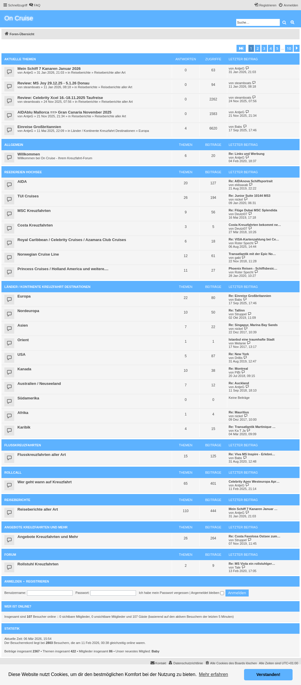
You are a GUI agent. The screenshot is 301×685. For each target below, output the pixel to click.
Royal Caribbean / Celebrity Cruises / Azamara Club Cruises (71, 240)
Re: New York (239, 354)
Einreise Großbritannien (39, 127)
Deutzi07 (241, 214)
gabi (238, 257)
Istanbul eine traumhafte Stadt (252, 339)
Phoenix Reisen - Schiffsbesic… (253, 268)
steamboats (32, 87)
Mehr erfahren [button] (213, 674)
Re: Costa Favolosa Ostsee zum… (254, 536)
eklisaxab (241, 185)
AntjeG (28, 72)
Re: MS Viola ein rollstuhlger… (252, 563)
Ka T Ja (240, 430)
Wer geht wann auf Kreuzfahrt (44, 482)
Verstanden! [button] (268, 674)
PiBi (238, 372)
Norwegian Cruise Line (38, 254)
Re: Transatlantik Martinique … (252, 427)
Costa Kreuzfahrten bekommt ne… (255, 224)
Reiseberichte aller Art (110, 72)
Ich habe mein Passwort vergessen (164, 592)
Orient (23, 340)
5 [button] (277, 48)
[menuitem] (34, 5)
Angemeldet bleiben (207, 592)
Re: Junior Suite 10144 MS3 (249, 195)
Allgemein (13, 144)
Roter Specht (244, 243)
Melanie (240, 343)
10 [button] (289, 48)
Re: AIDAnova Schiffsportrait (251, 181)
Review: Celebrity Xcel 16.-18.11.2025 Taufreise (60, 97)
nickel (239, 199)
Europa (144, 130)
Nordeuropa (28, 311)
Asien (22, 325)
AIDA (22, 181)
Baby (156, 651)
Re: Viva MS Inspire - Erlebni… (252, 454)
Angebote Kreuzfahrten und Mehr (36, 527)
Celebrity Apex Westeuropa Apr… (254, 481)
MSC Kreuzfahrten (34, 210)
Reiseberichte (81, 72)
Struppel (241, 314)
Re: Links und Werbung (246, 153)
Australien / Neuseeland (39, 383)
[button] (241, 48)
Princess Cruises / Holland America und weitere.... (62, 269)
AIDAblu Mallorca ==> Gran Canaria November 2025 (64, 112)
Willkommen (28, 154)
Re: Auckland (239, 383)
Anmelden (13, 581)
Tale (238, 567)
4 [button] (271, 48)
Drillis (239, 358)
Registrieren (37, 581)
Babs (238, 126)
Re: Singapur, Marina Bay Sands (253, 325)
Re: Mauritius (239, 412)
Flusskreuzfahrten (22, 445)
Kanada (24, 369)
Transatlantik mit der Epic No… (252, 254)
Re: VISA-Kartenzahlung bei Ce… (254, 239)
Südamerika (28, 398)
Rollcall (12, 472)
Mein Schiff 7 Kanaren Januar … (253, 509)
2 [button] (258, 48)
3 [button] (264, 48)
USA (21, 354)
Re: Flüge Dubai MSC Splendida (253, 210)
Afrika (22, 412)
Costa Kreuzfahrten (35, 225)
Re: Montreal (238, 368)
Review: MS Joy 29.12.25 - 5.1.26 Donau (53, 83)
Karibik (24, 427)
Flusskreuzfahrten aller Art (41, 454)
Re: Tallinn (237, 310)
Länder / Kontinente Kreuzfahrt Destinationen (103, 130)
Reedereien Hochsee (23, 172)
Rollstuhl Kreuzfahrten (37, 564)
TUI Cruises (28, 196)
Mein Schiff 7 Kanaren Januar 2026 (49, 68)
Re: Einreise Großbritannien (250, 296)
